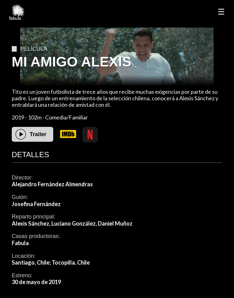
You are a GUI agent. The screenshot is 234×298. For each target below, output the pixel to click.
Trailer (38, 134)
